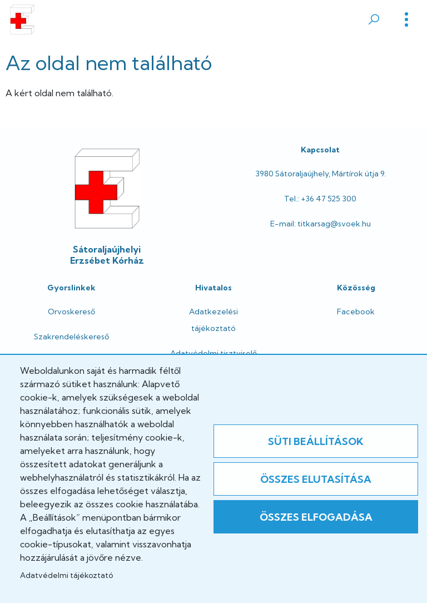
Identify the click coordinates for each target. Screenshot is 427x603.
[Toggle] (406, 19)
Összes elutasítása (315, 479)
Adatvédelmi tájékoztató (66, 575)
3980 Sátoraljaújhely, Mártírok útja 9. (320, 174)
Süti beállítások (316, 441)
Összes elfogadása (316, 517)
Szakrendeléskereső (71, 337)
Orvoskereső (71, 312)
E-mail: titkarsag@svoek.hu (320, 224)
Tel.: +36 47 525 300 (320, 199)
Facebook (356, 312)
